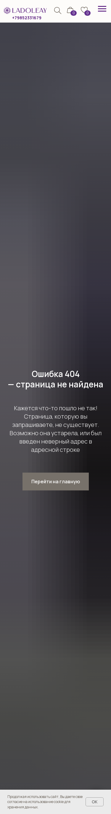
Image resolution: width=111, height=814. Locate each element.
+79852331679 (26, 17)
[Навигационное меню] (102, 9)
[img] (57, 10)
